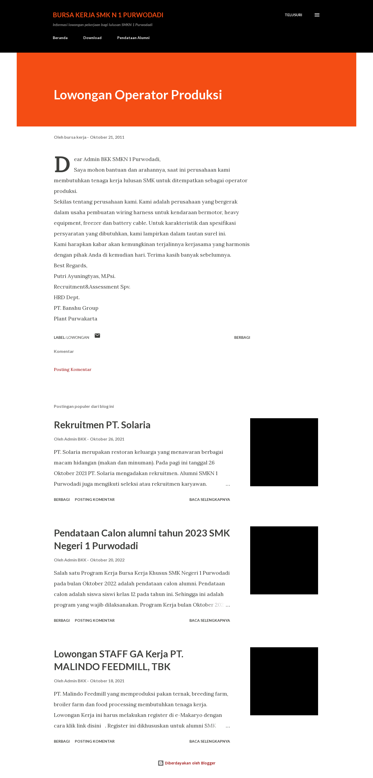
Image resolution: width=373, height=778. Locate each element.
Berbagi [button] (242, 337)
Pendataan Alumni (133, 37)
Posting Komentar (73, 369)
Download (92, 37)
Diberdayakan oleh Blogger (186, 763)
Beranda (60, 37)
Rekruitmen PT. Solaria (102, 424)
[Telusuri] (293, 15)
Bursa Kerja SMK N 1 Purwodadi (108, 15)
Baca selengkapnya (209, 499)
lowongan (78, 337)
